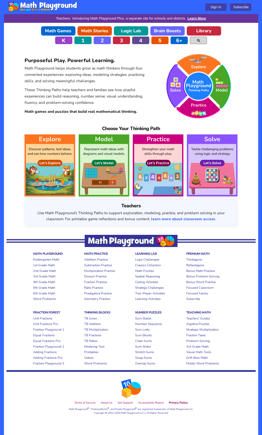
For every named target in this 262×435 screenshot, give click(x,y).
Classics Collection (148, 265)
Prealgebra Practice (98, 293)
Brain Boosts (167, 31)
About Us (107, 403)
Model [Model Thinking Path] (221, 85)
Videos (89, 358)
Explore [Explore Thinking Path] (198, 63)
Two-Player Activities (150, 293)
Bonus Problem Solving (203, 276)
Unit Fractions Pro (45, 324)
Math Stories (94, 31)
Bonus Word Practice (201, 282)
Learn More (196, 18)
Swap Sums (143, 358)
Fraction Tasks (196, 335)
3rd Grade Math (44, 276)
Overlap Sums (145, 363)
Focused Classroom (200, 288)
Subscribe (241, 7)
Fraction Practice (95, 282)
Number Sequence (148, 324)
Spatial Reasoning (147, 276)
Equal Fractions (44, 335)
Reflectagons (195, 265)
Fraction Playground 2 (48, 347)
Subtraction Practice (98, 265)
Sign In (215, 7)
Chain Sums (143, 341)
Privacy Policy (178, 403)
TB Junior (90, 318)
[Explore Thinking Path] (50, 165)
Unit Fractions (42, 318)
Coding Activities (146, 282)
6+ (179, 40)
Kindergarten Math (46, 259)
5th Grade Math (44, 288)
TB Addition (92, 324)
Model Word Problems (202, 363)
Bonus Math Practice (200, 271)
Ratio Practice (93, 288)
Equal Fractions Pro (46, 341)
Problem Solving (198, 341)
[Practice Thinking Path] (158, 165)
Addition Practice (96, 259)
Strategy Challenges (149, 288)
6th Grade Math (44, 293)
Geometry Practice (97, 299)
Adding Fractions (45, 352)
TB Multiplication (96, 330)
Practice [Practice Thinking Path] (198, 109)
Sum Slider (143, 347)
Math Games (58, 31)
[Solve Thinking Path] (212, 165)
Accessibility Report (151, 403)
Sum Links (142, 330)
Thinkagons (194, 259)
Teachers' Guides (198, 318)
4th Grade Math (44, 282)
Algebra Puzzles (197, 324)
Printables (91, 352)
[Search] (198, 40)
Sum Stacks (143, 318)
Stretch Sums (144, 352)
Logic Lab (131, 31)
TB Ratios (90, 341)
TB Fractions (92, 335)
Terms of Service (85, 403)
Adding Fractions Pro (48, 358)
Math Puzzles (144, 271)
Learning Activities (148, 299)
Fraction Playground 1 (48, 330)
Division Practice (95, 276)
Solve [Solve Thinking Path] (176, 85)
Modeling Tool (94, 347)
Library (203, 31)
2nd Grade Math (44, 271)
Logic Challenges (147, 259)
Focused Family (197, 293)
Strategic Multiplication (202, 330)
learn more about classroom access (183, 219)
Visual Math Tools (198, 352)
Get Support (125, 403)
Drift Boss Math (197, 358)
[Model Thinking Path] (104, 165)
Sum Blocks (143, 335)
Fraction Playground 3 (48, 363)
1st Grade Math (44, 265)
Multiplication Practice (99, 271)
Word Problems (44, 299)
